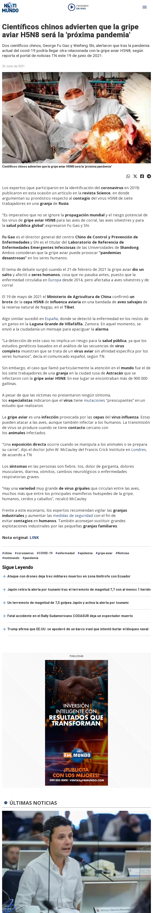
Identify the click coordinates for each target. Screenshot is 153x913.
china (8, 553)
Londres (138, 449)
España (51, 318)
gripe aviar (105, 553)
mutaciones (94, 400)
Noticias (123, 553)
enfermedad (66, 553)
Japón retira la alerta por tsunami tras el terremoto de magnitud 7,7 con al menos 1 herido (79, 589)
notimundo (11, 558)
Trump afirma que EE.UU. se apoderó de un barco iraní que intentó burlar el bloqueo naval (77, 629)
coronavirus (25, 553)
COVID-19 (45, 553)
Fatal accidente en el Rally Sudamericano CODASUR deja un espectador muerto (70, 616)
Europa (54, 279)
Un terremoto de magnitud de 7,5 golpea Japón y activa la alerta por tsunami (67, 603)
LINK (34, 537)
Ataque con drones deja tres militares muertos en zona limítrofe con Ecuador (69, 576)
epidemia (86, 553)
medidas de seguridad (73, 515)
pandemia (31, 558)
